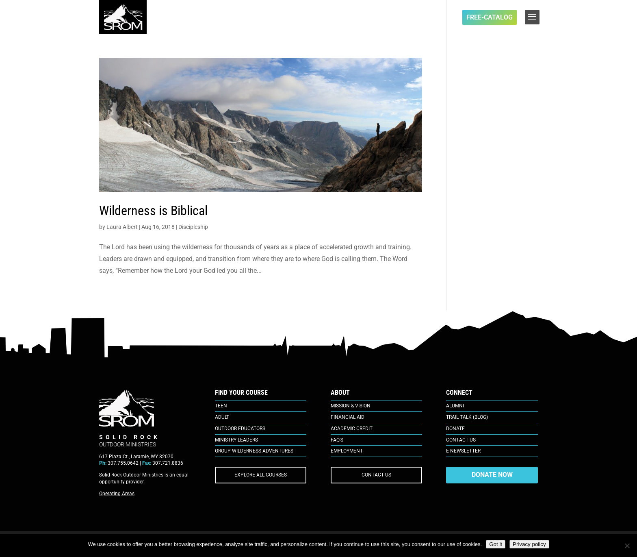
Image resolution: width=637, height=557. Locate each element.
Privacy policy (529, 544)
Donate (455, 428)
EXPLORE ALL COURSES (260, 475)
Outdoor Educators (240, 428)
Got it (495, 544)
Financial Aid (347, 417)
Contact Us (461, 440)
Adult (222, 417)
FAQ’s (337, 440)
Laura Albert (122, 227)
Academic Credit (352, 428)
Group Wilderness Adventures (254, 451)
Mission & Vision (350, 406)
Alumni (455, 406)
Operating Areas (116, 493)
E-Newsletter (463, 451)
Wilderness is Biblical (153, 210)
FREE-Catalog (489, 17)
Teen (221, 406)
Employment (347, 451)
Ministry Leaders (236, 440)
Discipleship (193, 227)
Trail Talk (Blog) (467, 417)
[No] (627, 546)
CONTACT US (376, 475)
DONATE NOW (492, 475)
